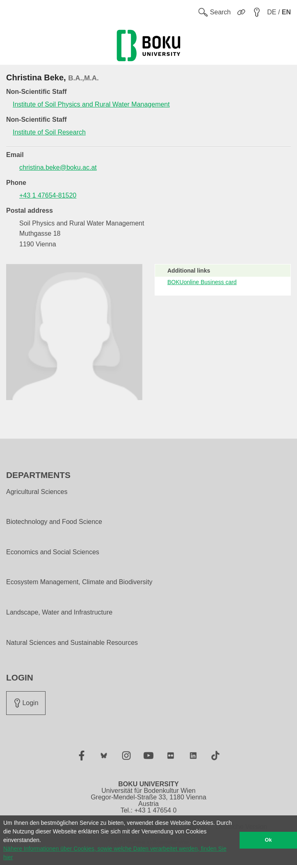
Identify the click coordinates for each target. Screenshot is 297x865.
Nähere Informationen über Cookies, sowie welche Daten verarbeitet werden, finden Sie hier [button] (114, 852)
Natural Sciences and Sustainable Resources (72, 643)
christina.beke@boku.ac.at (58, 167)
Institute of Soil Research (49, 132)
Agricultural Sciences (36, 492)
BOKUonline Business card (202, 282)
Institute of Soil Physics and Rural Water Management (91, 104)
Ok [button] (268, 840)
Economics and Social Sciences (52, 552)
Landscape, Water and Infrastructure (59, 612)
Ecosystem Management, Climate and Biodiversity (79, 582)
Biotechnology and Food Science (54, 522)
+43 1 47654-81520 (47, 195)
